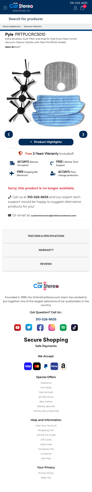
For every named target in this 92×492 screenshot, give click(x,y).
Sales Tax (46, 477)
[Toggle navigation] (5, 7)
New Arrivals (46, 392)
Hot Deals (45, 387)
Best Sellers (46, 401)
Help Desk (46, 444)
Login (75, 8)
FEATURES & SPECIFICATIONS (46, 236)
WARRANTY (46, 250)
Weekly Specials (46, 406)
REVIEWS (46, 264)
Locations (46, 453)
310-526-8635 (79, 3)
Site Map (46, 458)
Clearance (46, 382)
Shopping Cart (46, 430)
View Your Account (46, 425)
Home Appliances (11, 26)
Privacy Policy (46, 473)
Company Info (46, 449)
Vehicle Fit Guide (46, 434)
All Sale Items (45, 396)
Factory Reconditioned (46, 411)
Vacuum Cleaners (32, 26)
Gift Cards (46, 439)
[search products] (47, 19)
